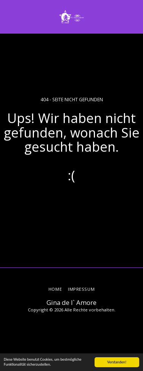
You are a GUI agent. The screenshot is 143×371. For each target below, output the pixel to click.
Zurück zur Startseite (71, 202)
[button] (8, 16)
